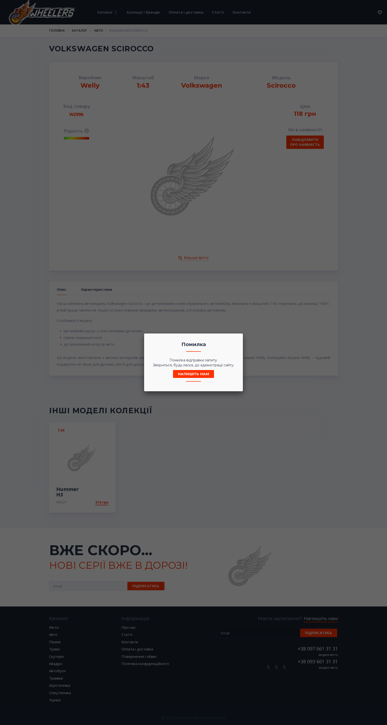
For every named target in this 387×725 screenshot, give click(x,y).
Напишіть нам (193, 374)
